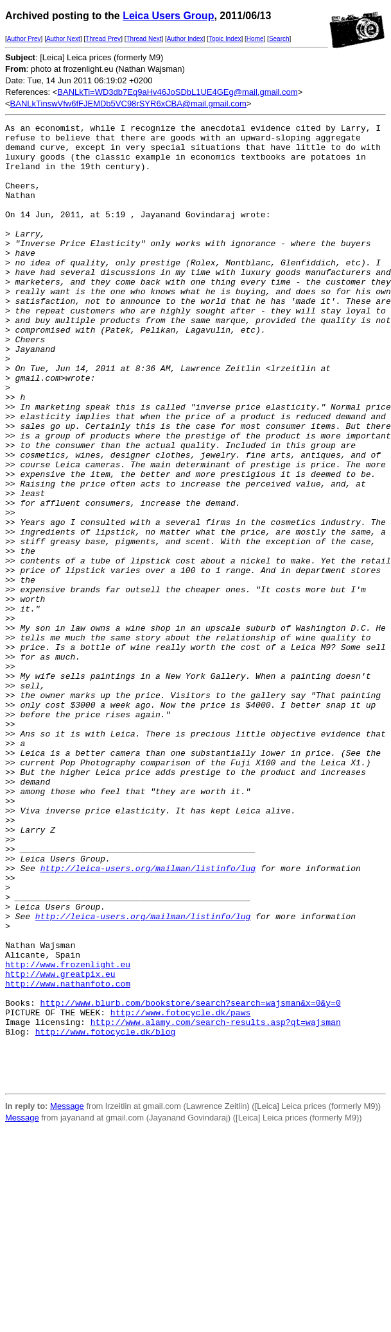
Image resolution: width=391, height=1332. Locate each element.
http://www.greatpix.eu (60, 1145)
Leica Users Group (168, 15)
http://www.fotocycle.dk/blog (105, 1214)
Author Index (185, 38)
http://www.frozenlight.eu (67, 1133)
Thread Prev (103, 38)
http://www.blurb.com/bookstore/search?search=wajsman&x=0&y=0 (190, 1179)
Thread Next (143, 38)
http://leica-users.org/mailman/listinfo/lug (148, 1018)
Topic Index (225, 38)
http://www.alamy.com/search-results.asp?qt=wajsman (216, 1202)
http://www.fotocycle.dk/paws (180, 1191)
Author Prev (24, 38)
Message (67, 1298)
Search (279, 38)
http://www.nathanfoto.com (67, 1156)
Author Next (63, 38)
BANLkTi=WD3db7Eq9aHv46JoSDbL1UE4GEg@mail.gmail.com (177, 92)
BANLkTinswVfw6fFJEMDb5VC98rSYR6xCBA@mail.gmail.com (128, 103)
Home (255, 38)
